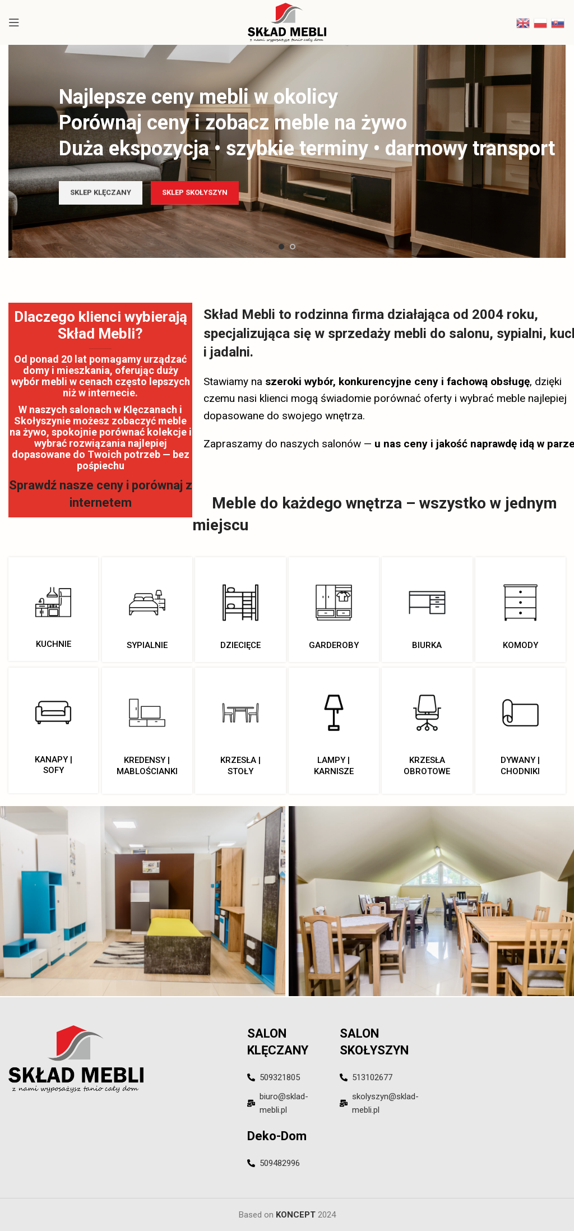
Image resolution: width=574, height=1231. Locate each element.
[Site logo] (287, 22)
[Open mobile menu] (14, 22)
